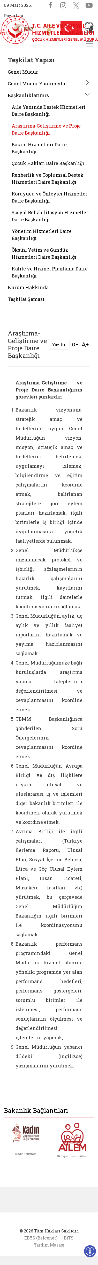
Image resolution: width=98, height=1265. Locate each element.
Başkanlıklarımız (28, 95)
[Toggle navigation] (89, 43)
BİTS (68, 1238)
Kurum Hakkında (28, 287)
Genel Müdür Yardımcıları (38, 83)
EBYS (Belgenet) (40, 1238)
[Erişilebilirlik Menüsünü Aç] (90, 1251)
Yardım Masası (49, 1245)
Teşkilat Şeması (26, 299)
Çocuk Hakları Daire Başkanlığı (48, 163)
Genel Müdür (23, 72)
